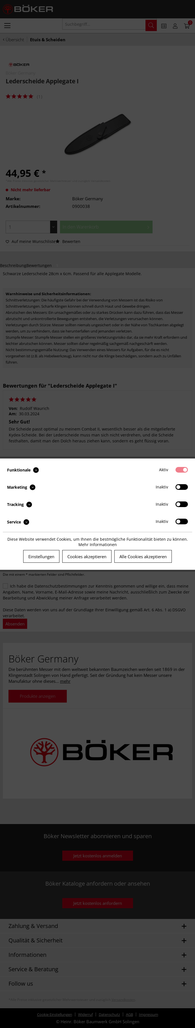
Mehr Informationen (97, 544)
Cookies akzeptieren (86, 556)
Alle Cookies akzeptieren (143, 556)
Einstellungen (41, 556)
